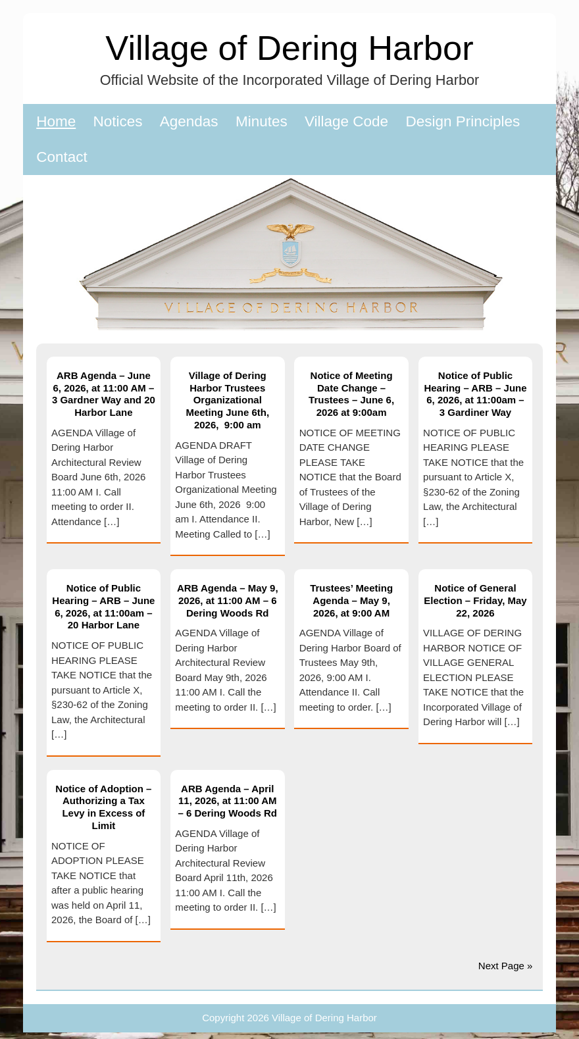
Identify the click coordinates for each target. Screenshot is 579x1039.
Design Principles (462, 121)
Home (56, 121)
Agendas (189, 121)
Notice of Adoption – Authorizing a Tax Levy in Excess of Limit (103, 807)
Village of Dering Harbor (289, 47)
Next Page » (505, 965)
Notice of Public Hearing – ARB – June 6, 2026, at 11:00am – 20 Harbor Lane (103, 606)
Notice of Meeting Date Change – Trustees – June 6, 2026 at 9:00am (351, 394)
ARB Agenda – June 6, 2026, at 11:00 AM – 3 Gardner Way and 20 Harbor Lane (103, 394)
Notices (118, 121)
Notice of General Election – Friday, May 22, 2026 (475, 600)
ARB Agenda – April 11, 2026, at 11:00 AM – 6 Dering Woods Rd (227, 801)
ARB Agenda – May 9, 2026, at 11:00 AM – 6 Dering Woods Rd (227, 600)
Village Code (346, 121)
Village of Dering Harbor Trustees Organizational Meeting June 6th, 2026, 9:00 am (227, 400)
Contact (62, 157)
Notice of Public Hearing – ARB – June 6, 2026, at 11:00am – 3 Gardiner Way (475, 394)
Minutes (262, 121)
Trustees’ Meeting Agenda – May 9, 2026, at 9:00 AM (351, 600)
